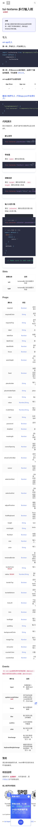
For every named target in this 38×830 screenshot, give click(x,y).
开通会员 (5, 781)
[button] (36, 703)
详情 (20, 822)
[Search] (35, 3)
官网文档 (20, 73)
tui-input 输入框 (10, 823)
